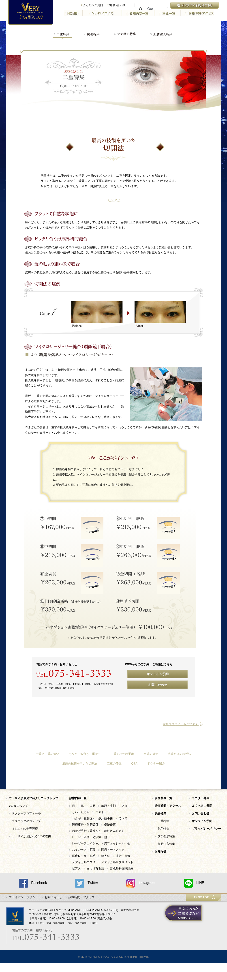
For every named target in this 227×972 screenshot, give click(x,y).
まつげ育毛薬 (95, 868)
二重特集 (163, 821)
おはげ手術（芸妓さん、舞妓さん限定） (98, 831)
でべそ (123, 818)
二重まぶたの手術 (122, 754)
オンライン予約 (158, 674)
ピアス (76, 868)
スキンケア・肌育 (83, 849)
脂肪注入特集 (166, 844)
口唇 (92, 805)
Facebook (33, 883)
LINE (194, 883)
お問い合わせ (116, 5)
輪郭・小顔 (108, 805)
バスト (99, 812)
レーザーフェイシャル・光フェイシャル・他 (101, 843)
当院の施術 (151, 754)
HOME (73, 13)
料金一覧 (168, 13)
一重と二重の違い (47, 754)
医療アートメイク (112, 849)
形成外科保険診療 (121, 868)
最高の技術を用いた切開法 (79, 763)
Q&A (134, 763)
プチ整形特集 (166, 836)
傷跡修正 (110, 824)
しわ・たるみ (81, 812)
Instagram (140, 883)
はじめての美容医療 (25, 828)
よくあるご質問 (92, 5)
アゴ (124, 805)
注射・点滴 (123, 856)
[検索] (150, 9)
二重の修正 (114, 763)
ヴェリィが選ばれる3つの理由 (31, 836)
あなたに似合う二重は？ (85, 754)
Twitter (86, 883)
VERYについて (102, 13)
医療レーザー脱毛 (83, 856)
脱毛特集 (163, 828)
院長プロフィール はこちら (181, 724)
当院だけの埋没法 (179, 754)
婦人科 (105, 856)
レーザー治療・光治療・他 (89, 837)
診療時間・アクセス (197, 13)
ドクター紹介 (156, 763)
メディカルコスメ (83, 862)
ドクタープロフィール (26, 813)
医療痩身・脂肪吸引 (85, 824)
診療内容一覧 (138, 13)
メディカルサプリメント (117, 862)
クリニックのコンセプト (28, 821)
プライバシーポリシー (23, 897)
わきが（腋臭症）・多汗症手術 (92, 818)
